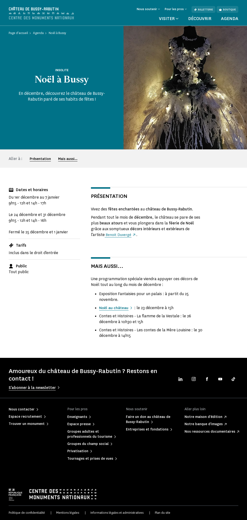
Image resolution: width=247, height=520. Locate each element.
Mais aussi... (67, 159)
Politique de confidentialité (27, 513)
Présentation (40, 159)
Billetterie (203, 9)
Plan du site (162, 513)
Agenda (229, 18)
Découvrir (199, 18)
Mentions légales (67, 513)
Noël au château (114, 307)
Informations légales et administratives (117, 513)
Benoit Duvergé (119, 234)
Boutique (227, 9)
